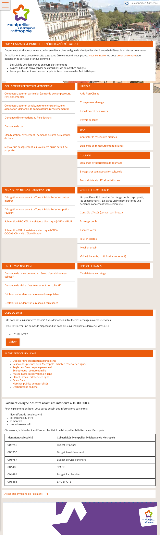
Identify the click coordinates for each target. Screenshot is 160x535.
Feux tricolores (88, 239)
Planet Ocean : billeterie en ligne (31, 377)
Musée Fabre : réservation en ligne (32, 374)
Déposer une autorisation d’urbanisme (34, 361)
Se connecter (138, 3)
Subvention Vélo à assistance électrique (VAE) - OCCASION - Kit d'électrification (31, 232)
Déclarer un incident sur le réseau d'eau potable (31, 294)
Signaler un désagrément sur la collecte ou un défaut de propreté (36, 149)
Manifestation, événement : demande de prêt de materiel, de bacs (37, 137)
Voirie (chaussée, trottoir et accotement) (103, 256)
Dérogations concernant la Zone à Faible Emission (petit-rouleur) (36, 211)
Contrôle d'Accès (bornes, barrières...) (101, 212)
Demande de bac (14, 126)
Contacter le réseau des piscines (98, 137)
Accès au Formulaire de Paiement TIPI (26, 494)
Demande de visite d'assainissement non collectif (32, 285)
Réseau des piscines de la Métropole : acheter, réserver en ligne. (49, 364)
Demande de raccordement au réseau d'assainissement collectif (35, 275)
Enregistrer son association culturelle (101, 171)
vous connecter (98, 55)
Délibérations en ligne (25, 387)
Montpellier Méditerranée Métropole (83, 19)
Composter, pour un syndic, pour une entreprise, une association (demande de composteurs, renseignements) (36, 107)
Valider (13, 342)
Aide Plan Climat (89, 93)
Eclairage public (89, 221)
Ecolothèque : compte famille (29, 370)
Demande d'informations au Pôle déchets (28, 117)
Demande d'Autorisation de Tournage (101, 163)
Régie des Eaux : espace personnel (32, 367)
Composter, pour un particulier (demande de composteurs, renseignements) (37, 95)
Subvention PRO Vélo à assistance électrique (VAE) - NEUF (38, 221)
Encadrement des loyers (94, 111)
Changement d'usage (92, 102)
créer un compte (126, 55)
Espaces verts (88, 230)
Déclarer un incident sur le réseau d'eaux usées (31, 303)
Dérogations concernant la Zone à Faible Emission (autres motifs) (37, 199)
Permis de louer (89, 120)
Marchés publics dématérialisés (30, 383)
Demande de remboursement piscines (102, 146)
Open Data (19, 380)
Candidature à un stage (93, 273)
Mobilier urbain (88, 247)
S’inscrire (152, 3)
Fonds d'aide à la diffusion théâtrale (100, 180)
